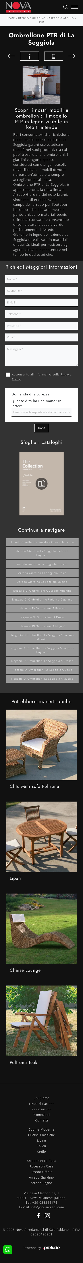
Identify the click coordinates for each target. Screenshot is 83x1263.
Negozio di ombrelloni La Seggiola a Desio (42, 670)
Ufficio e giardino (31, 18)
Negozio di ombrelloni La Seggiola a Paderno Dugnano (42, 650)
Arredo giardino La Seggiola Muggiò (42, 582)
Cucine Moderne (42, 1129)
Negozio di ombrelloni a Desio (42, 617)
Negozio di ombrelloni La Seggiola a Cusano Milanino (42, 637)
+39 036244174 (44, 1202)
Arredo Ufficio (41, 1172)
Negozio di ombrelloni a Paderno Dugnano (42, 599)
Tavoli (41, 1146)
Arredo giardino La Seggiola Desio (42, 573)
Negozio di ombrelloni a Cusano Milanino (42, 591)
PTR (41, 22)
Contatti (41, 1120)
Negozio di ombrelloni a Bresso (42, 608)
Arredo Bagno (41, 1183)
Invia (41, 428)
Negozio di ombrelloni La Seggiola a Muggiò (42, 678)
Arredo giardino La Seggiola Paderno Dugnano (42, 553)
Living (41, 1140)
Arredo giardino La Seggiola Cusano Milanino (42, 542)
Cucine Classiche (41, 1135)
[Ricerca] (65, 6)
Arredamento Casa (41, 1161)
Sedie (41, 1151)
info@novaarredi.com (47, 1207)
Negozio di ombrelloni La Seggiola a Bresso (42, 661)
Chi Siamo (41, 1098)
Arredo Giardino (61, 18)
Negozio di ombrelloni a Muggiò (42, 626)
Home (11, 18)
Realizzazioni (41, 1109)
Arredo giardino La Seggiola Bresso (42, 564)
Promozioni (41, 1115)
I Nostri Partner (41, 1103)
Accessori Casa (42, 1166)
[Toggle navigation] (74, 7)
